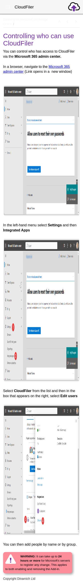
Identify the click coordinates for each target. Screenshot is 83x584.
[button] (59, 22)
